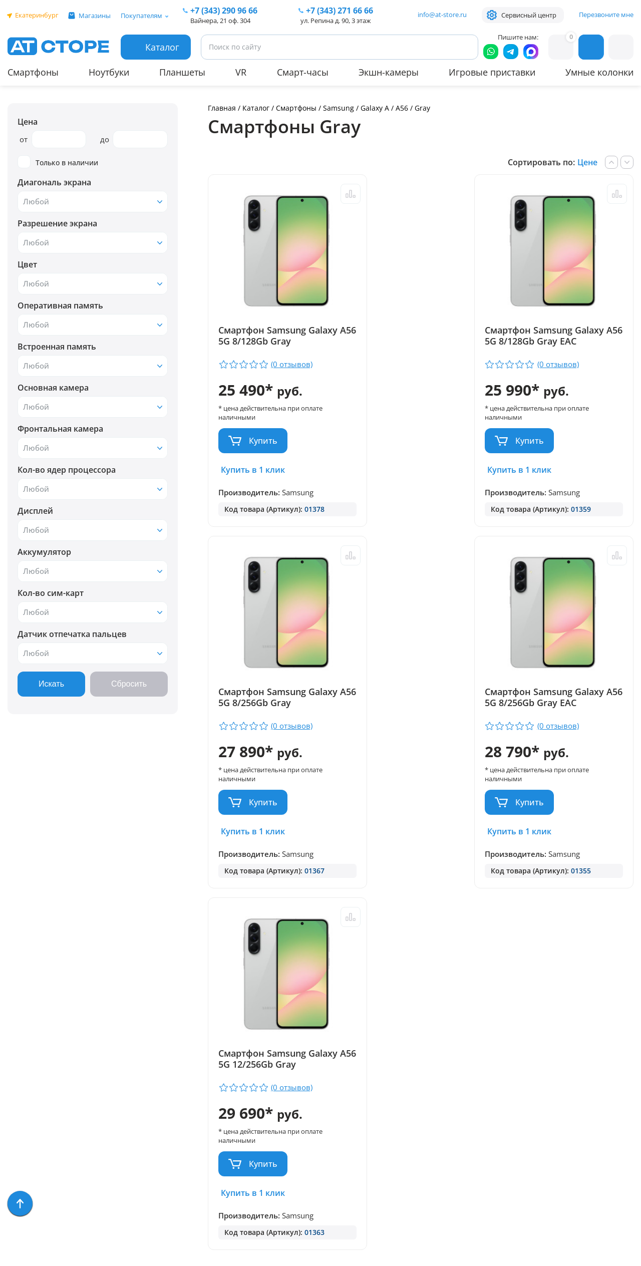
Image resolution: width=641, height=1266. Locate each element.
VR (240, 72)
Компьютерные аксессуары (63, 1177)
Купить (263, 440)
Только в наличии (58, 162)
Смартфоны (33, 72)
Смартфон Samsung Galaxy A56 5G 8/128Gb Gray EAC (412, 341)
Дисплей (35, 510)
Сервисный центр (528, 15)
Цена (28, 121)
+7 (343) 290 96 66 (223, 10)
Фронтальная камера (60, 428)
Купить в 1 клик (253, 469)
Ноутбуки (109, 72)
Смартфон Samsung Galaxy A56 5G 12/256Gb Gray (559, 704)
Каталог (255, 108)
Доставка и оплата (162, 1018)
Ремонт (138, 1032)
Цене (587, 162)
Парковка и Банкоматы (171, 1003)
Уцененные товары (46, 1206)
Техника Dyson (38, 1105)
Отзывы (139, 1047)
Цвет (27, 264)
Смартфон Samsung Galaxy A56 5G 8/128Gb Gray (268, 341)
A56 (402, 108)
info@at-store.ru (442, 14)
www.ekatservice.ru (524, 1090)
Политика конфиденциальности (277, 1145)
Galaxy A (375, 108)
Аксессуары (31, 1061)
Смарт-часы (303, 72)
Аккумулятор (44, 551)
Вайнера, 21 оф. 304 (220, 20)
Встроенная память (57, 346)
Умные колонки (599, 72)
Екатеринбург (37, 15)
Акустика (27, 1047)
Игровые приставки (492, 72)
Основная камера (53, 387)
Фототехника (35, 1192)
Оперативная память (60, 305)
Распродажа (33, 1221)
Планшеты (182, 72)
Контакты (143, 1061)
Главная (222, 108)
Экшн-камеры (389, 72)
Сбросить (129, 684)
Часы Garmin (34, 1148)
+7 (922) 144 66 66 (435, 1068)
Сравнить (328, 194)
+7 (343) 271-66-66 (435, 1053)
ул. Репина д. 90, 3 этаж (335, 20)
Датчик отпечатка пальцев (72, 634)
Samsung (338, 108)
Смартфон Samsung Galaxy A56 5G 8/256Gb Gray (557, 341)
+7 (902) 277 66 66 (279, 1068)
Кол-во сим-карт (51, 592)
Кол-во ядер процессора (67, 469)
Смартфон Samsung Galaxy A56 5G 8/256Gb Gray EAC (268, 704)
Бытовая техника (43, 1119)
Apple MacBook (38, 1090)
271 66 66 (339, 10)
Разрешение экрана (57, 223)
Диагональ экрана (54, 182)
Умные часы (33, 1018)
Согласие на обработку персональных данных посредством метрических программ (288, 1207)
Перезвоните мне (606, 14)
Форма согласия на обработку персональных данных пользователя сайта (286, 1171)
